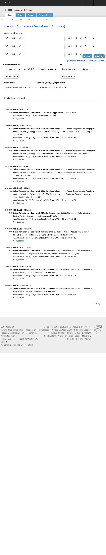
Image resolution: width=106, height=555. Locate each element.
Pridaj (20, 15)
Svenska (70, 339)
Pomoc (31, 15)
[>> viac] (96, 303)
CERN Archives (23, 20)
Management (33, 20)
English (79, 330)
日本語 (77, 333)
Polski (60, 336)
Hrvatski (61, 333)
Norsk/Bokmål (50, 336)
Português (68, 336)
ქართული (86, 333)
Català (55, 330)
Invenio (13, 336)
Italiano (70, 333)
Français (53, 333)
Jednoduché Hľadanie (96, 60)
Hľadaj (10, 15)
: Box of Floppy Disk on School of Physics (45, 112)
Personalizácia (45, 15)
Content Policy (13, 333)
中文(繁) (87, 339)
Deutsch (62, 330)
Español (87, 330)
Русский (77, 336)
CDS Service (12, 339)
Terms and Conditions (29, 333)
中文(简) (79, 339)
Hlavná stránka (5, 20)
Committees (42, 20)
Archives (14, 20)
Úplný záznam (18, 118)
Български (46, 330)
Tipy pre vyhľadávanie (75, 60)
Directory (98, 3)
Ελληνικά (71, 330)
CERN (8, 2)
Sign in (89, 3)
